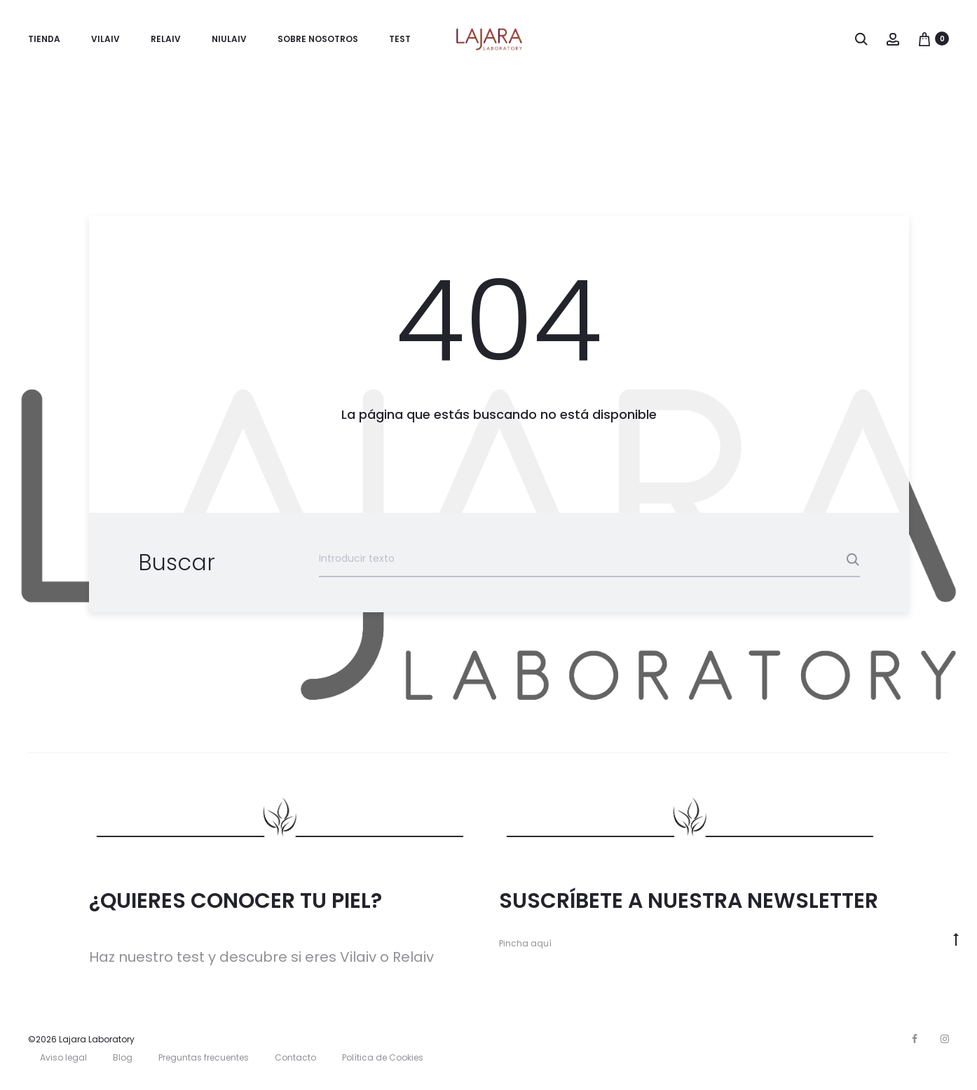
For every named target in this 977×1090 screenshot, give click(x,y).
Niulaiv (229, 39)
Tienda (44, 39)
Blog (122, 1059)
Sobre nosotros (318, 39)
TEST (400, 39)
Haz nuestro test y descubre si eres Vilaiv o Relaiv (261, 958)
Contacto (295, 1059)
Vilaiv (105, 39)
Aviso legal (63, 1059)
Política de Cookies (382, 1059)
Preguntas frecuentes (203, 1059)
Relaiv (166, 39)
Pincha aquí (525, 945)
